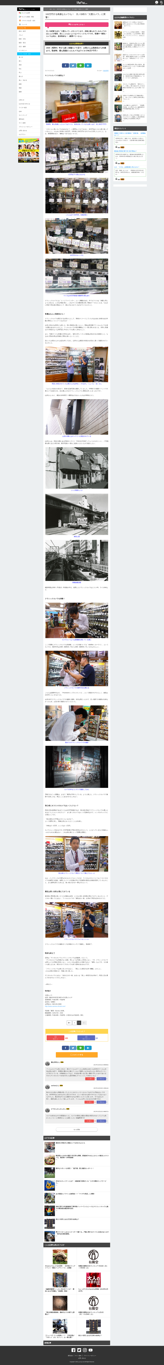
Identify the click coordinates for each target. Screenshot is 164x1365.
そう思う (89, 1078)
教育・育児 (22, 43)
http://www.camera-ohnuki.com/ (55, 1006)
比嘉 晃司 (106, 70)
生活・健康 (22, 46)
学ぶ (20, 72)
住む (20, 69)
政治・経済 (22, 31)
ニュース (23, 24)
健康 (20, 92)
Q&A (20, 111)
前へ (69, 1023)
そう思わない (101, 1078)
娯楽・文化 (22, 39)
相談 (20, 88)
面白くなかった (86, 1038)
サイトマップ (23, 115)
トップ (46, 9)
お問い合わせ (23, 130)
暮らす (21, 76)
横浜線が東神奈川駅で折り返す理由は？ (125, 151)
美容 (20, 65)
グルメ (21, 35)
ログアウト (22, 134)
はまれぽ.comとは (24, 104)
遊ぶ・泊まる (23, 80)
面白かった (55, 1038)
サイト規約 (22, 123)
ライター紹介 (23, 107)
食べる (21, 57)
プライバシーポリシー (25, 127)
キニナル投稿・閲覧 (26, 17)
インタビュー (23, 50)
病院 (20, 84)
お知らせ (21, 100)
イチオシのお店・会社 (27, 20)
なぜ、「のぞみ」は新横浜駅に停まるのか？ (126, 167)
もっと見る (77, 1129)
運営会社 (21, 119)
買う (20, 61)
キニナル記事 (24, 13)
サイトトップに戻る (27, 9)
